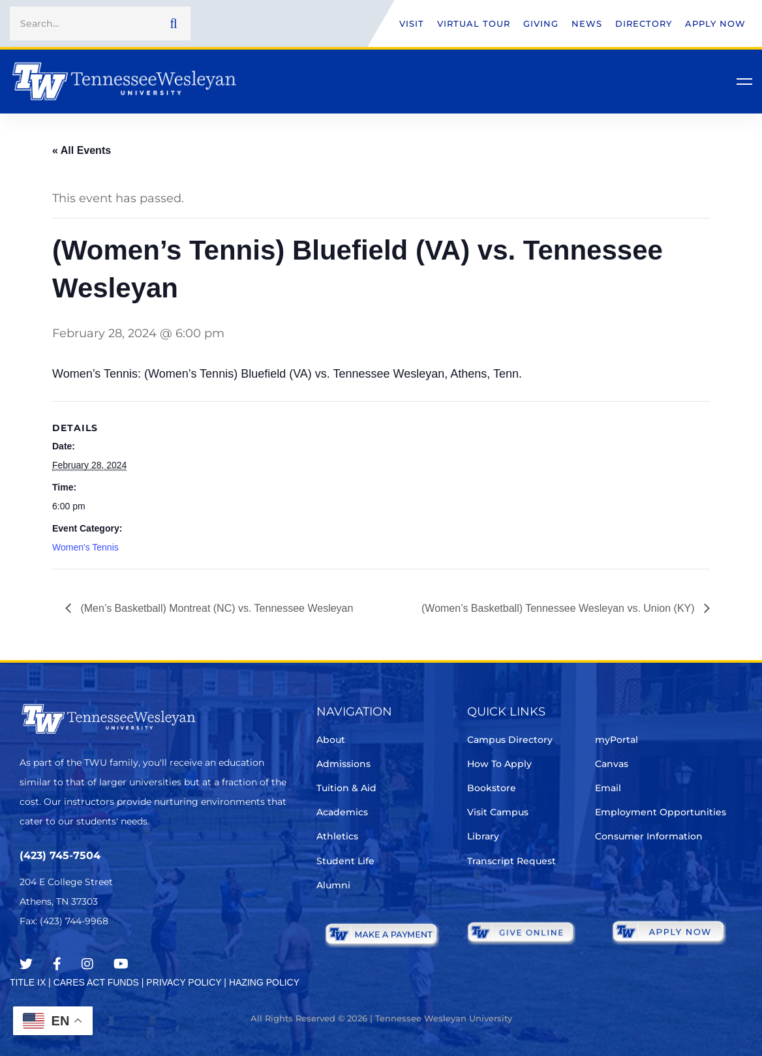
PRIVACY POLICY (183, 982)
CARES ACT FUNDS (96, 982)
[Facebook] (57, 964)
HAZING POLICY (264, 982)
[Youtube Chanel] (121, 964)
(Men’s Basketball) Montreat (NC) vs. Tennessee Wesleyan (215, 608)
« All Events (81, 150)
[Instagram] (87, 964)
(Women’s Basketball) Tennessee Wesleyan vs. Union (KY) (559, 608)
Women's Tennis (85, 547)
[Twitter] (26, 964)
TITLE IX (28, 982)
